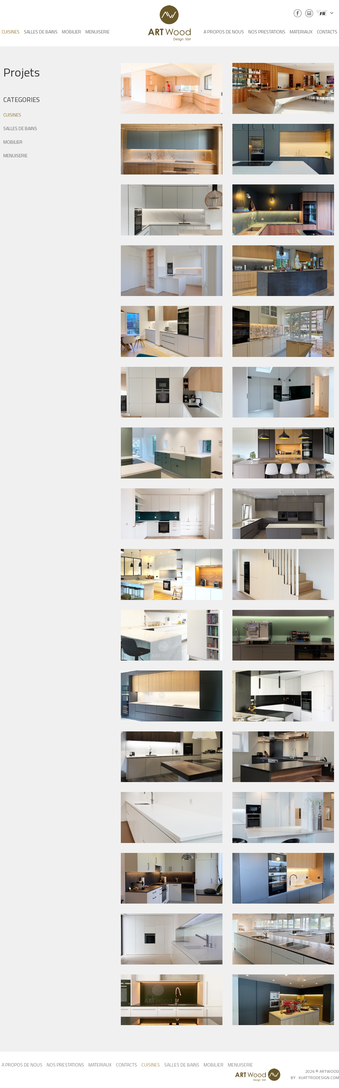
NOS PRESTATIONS (266, 31)
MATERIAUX (301, 31)
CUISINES (11, 31)
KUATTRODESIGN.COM (319, 1077)
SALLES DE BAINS (41, 31)
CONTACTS (327, 31)
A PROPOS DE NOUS (224, 31)
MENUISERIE (97, 31)
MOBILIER (71, 31)
